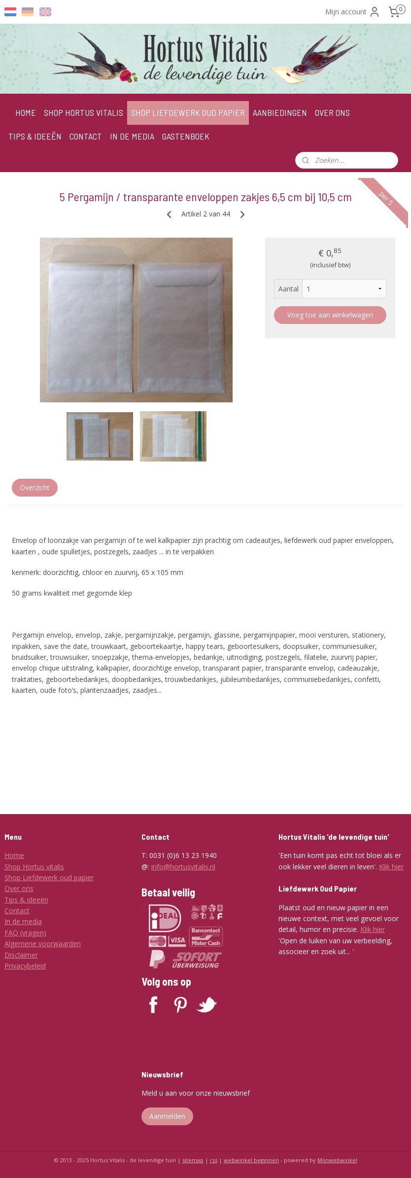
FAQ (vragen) (25, 932)
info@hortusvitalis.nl (183, 866)
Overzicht (35, 487)
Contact (17, 910)
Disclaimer (21, 955)
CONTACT (85, 136)
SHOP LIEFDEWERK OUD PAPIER (188, 112)
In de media (23, 921)
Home (14, 855)
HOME (25, 112)
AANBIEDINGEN (280, 112)
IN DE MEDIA (132, 136)
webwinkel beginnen (251, 1160)
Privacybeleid (25, 965)
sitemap (193, 1160)
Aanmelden (167, 1116)
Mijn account (352, 12)
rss (213, 1160)
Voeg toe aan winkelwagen (330, 314)
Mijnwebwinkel (337, 1160)
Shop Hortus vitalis (34, 866)
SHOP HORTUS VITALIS (83, 112)
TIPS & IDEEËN (35, 136)
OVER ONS (332, 112)
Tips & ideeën (26, 899)
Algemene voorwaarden (42, 943)
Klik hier (391, 866)
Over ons (19, 888)
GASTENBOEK (185, 136)
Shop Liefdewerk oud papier (49, 877)
